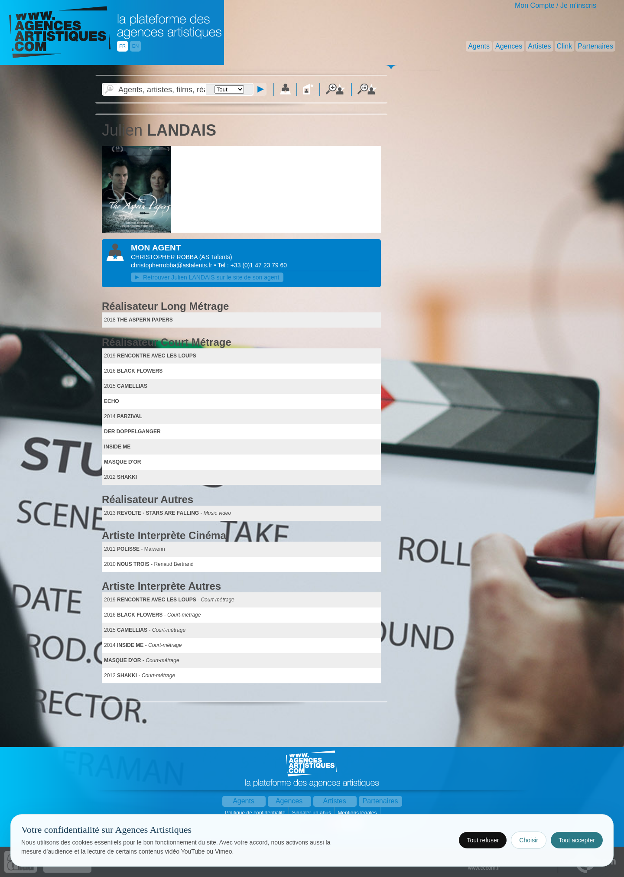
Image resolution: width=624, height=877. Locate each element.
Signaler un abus (312, 813)
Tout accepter (577, 840)
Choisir (528, 840)
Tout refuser (483, 840)
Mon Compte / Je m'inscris (555, 5)
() (215, 256)
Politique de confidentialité (256, 813)
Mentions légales (358, 813)
